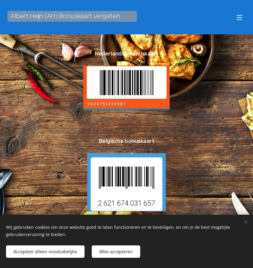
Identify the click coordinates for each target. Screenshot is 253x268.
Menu (239, 17)
